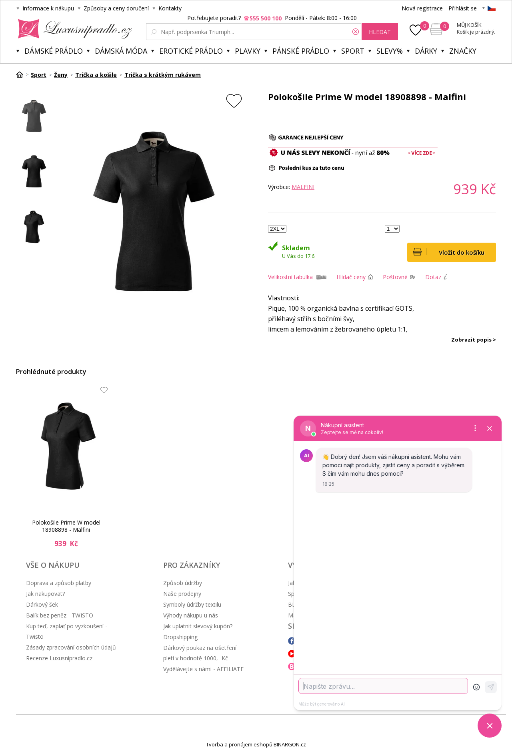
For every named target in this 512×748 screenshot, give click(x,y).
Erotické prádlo (191, 51)
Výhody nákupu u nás (190, 615)
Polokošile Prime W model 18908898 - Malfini (66, 526)
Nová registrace (422, 8)
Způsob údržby (182, 583)
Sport (352, 51)
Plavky (247, 51)
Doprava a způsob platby (58, 583)
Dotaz (433, 277)
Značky (462, 51)
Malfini (303, 187)
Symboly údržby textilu (192, 604)
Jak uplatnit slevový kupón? (197, 626)
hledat (380, 32)
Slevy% (389, 51)
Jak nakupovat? (45, 593)
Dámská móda (121, 51)
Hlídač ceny (351, 277)
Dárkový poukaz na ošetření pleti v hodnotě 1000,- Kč (199, 653)
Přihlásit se (462, 8)
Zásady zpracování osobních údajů (71, 647)
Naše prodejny (182, 593)
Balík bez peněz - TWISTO (59, 615)
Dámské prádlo (53, 51)
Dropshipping (180, 637)
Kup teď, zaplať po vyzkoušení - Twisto (66, 631)
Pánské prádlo (300, 51)
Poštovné (395, 277)
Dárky (426, 51)
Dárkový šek (42, 604)
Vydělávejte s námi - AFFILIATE (203, 669)
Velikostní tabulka (290, 277)
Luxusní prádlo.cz (73, 29)
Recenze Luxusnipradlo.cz (59, 658)
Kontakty (170, 8)
